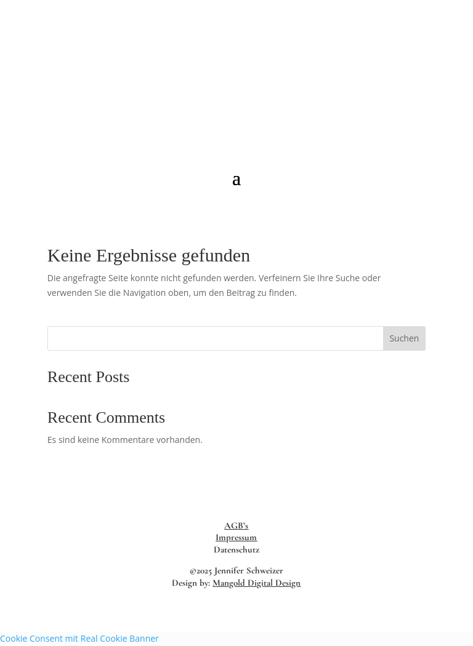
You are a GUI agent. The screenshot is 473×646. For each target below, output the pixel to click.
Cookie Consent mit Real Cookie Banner (79, 638)
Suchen (404, 338)
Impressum (236, 537)
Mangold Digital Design (256, 582)
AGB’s (236, 525)
